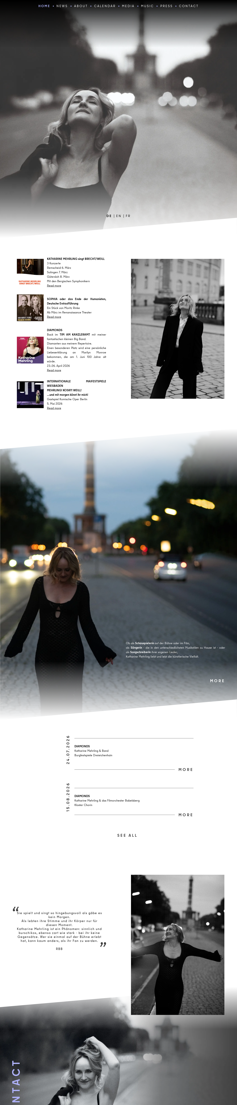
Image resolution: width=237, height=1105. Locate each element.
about (81, 6)
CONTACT (189, 6)
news (62, 6)
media (128, 6)
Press (166, 6)
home (44, 6)
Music (147, 6)
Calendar (105, 6)
